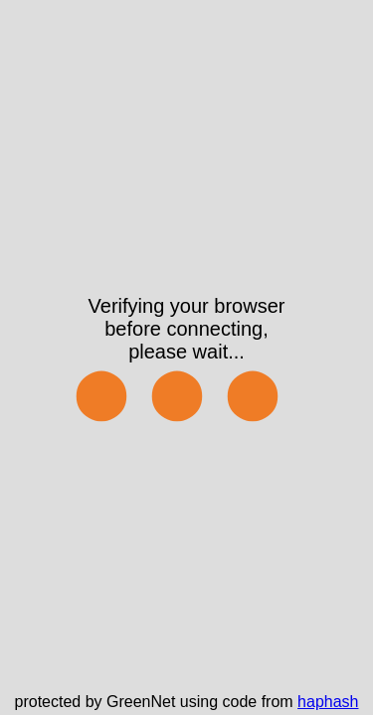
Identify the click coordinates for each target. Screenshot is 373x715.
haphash (327, 701)
